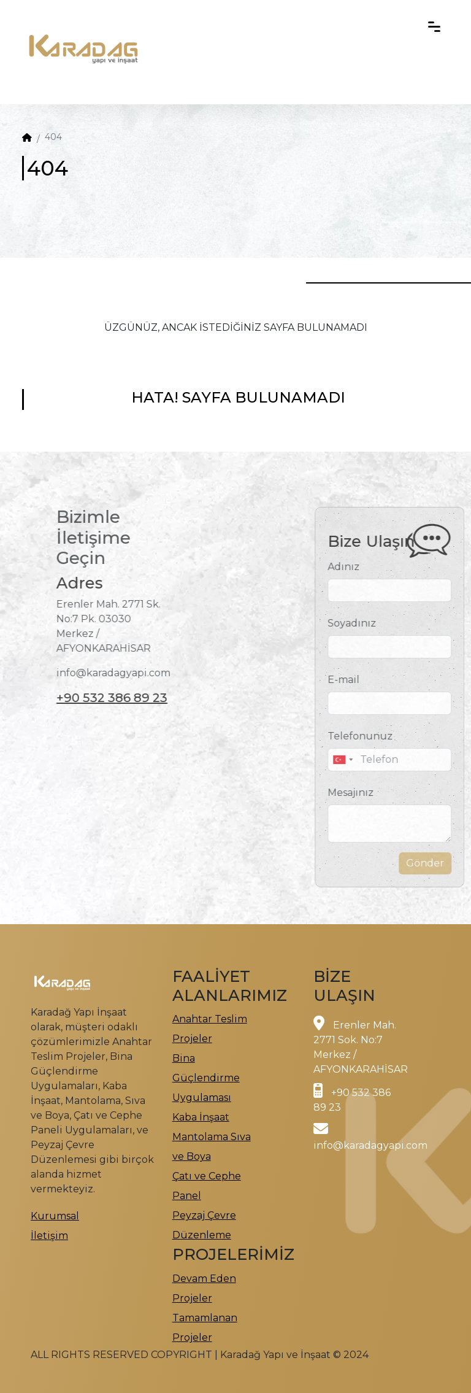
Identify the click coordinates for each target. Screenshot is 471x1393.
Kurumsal (55, 1216)
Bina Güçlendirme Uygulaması (206, 1077)
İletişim (49, 1235)
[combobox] (359, 760)
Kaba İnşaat (200, 1117)
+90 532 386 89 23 (94, 697)
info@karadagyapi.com (370, 1145)
